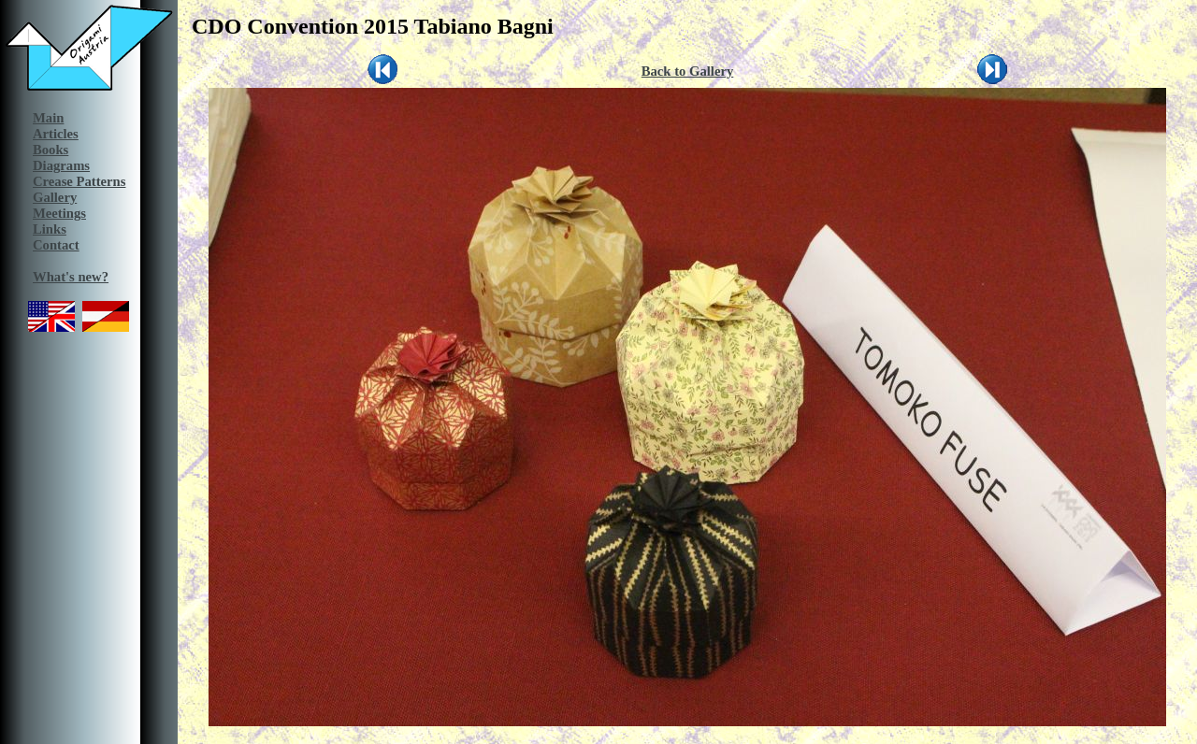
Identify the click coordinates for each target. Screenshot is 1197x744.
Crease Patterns (79, 181)
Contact (56, 244)
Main (48, 117)
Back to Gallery (688, 71)
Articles (56, 133)
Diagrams (61, 165)
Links (49, 229)
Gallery (55, 197)
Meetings (59, 213)
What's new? (70, 276)
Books (50, 149)
